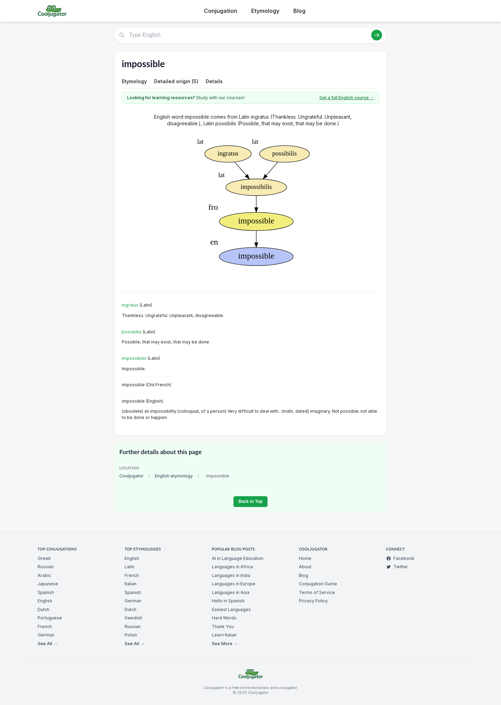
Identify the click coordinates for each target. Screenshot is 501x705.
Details (214, 81)
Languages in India (231, 575)
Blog (299, 10)
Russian (46, 566)
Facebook (400, 558)
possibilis (132, 331)
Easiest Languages (231, 609)
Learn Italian (224, 634)
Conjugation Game (318, 583)
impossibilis (134, 358)
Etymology (265, 10)
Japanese (48, 583)
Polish (131, 634)
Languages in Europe (233, 583)
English (45, 600)
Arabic (44, 575)
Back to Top (250, 501)
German (46, 634)
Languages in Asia (230, 592)
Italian (130, 583)
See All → (47, 643)
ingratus (130, 305)
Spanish (46, 592)
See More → (225, 643)
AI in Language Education (237, 558)
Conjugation (220, 10)
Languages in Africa (232, 566)
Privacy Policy (313, 600)
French (45, 626)
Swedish (133, 617)
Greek (44, 558)
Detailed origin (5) (176, 81)
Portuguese (50, 617)
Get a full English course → (346, 97)
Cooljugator (131, 475)
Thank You (223, 626)
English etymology (174, 475)
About (305, 566)
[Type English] (250, 35)
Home (305, 558)
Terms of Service (317, 592)
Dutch (43, 609)
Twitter (397, 566)
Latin (129, 566)
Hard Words (224, 617)
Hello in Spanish (228, 600)
